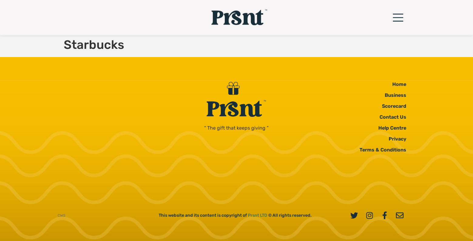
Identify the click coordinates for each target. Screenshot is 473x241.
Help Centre (392, 128)
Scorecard (394, 106)
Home (399, 84)
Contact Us (393, 117)
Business (395, 95)
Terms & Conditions (383, 150)
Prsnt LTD (257, 215)
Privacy (397, 139)
